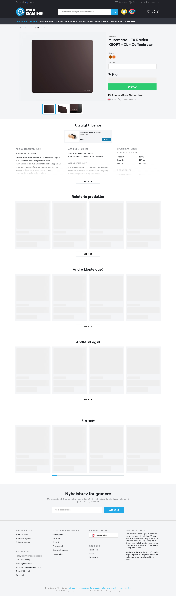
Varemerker (130, 21)
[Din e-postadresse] (77, 510)
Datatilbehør (46, 21)
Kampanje (22, 21)
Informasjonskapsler (109, 588)
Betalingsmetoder (24, 564)
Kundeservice (153, 2)
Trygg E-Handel (23, 571)
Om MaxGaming (23, 560)
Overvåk (132, 87)
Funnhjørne (116, 21)
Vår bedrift (73, 588)
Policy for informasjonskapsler (29, 556)
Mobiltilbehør (86, 21)
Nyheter (34, 21)
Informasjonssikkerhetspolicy (28, 567)
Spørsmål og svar (23, 538)
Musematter (58, 554)
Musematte (41, 28)
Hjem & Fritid (102, 21)
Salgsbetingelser (23, 542)
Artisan (112, 36)
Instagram (93, 557)
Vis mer (88, 254)
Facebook (93, 550)
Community (135, 2)
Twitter (92, 554)
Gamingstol (71, 21)
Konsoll (59, 21)
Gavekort (123, 2)
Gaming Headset (60, 550)
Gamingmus (58, 535)
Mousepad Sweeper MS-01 (90, 132)
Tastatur (56, 538)
